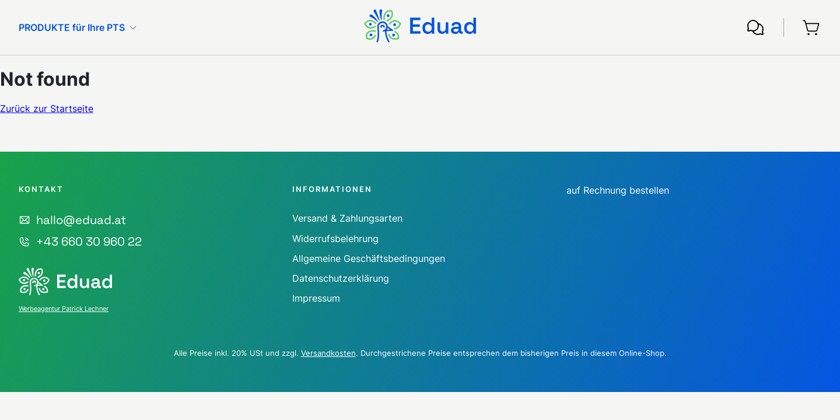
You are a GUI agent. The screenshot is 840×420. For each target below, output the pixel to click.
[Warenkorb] (812, 27)
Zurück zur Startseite (46, 108)
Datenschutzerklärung (340, 278)
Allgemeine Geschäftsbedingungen (368, 258)
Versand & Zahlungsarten (347, 218)
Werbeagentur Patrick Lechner (63, 308)
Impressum (316, 298)
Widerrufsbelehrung (335, 238)
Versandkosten (328, 353)
